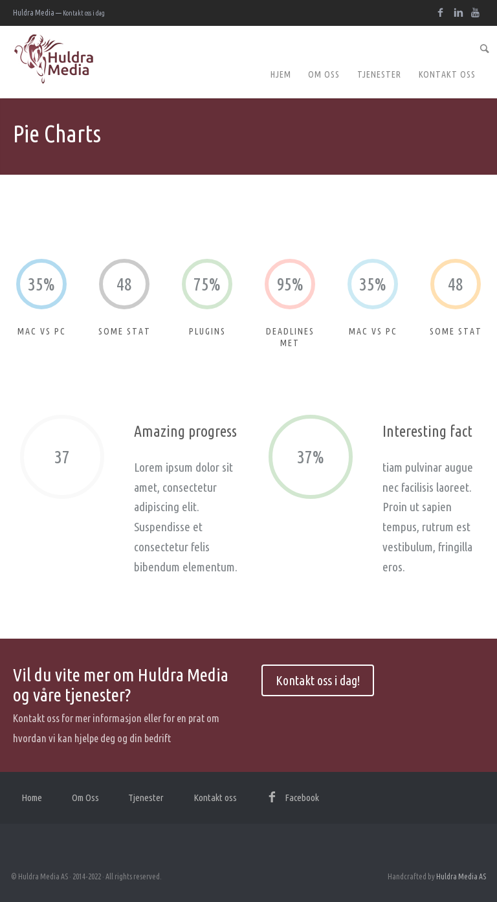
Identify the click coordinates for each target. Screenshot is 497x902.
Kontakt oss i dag (84, 13)
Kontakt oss (447, 74)
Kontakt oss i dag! (318, 680)
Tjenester (379, 74)
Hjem (281, 74)
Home (31, 797)
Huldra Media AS (461, 876)
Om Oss (324, 74)
